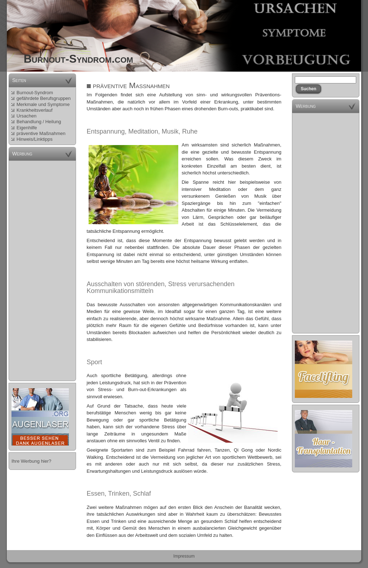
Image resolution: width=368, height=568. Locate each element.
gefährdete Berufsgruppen (43, 98)
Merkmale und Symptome (43, 104)
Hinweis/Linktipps (34, 139)
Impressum (183, 556)
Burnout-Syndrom (34, 92)
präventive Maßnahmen (41, 133)
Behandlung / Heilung (38, 121)
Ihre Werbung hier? (31, 461)
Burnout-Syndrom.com (78, 59)
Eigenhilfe (26, 127)
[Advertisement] (42, 270)
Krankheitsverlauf (34, 110)
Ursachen (26, 116)
